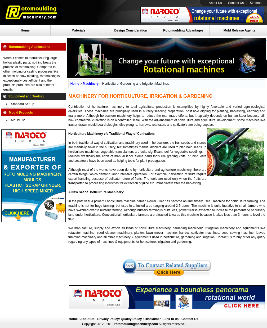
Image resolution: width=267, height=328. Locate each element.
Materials (78, 30)
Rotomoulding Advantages (183, 30)
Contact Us (236, 3)
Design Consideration (130, 30)
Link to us (171, 319)
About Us (215, 3)
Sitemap (255, 3)
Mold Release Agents (239, 30)
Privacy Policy (107, 319)
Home (25, 30)
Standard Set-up (22, 104)
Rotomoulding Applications (29, 47)
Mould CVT (19, 120)
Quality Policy (131, 319)
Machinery (91, 84)
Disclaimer (152, 319)
